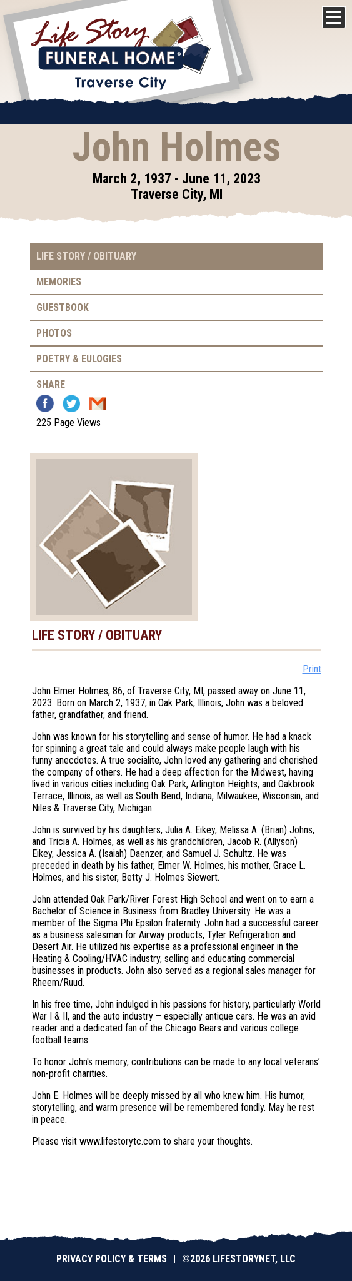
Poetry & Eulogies (79, 359)
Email (97, 403)
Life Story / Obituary (86, 256)
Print (312, 669)
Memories (58, 282)
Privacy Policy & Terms (111, 1259)
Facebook (45, 403)
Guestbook (62, 307)
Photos (54, 333)
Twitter (71, 403)
